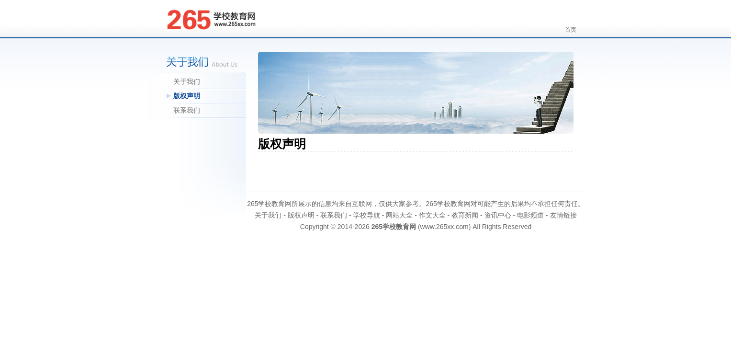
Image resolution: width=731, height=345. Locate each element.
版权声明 (186, 96)
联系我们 (186, 110)
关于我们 (186, 81)
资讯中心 (497, 215)
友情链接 (563, 215)
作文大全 (432, 215)
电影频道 (530, 215)
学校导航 (366, 215)
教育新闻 (464, 215)
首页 (570, 29)
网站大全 (399, 215)
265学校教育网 (393, 226)
